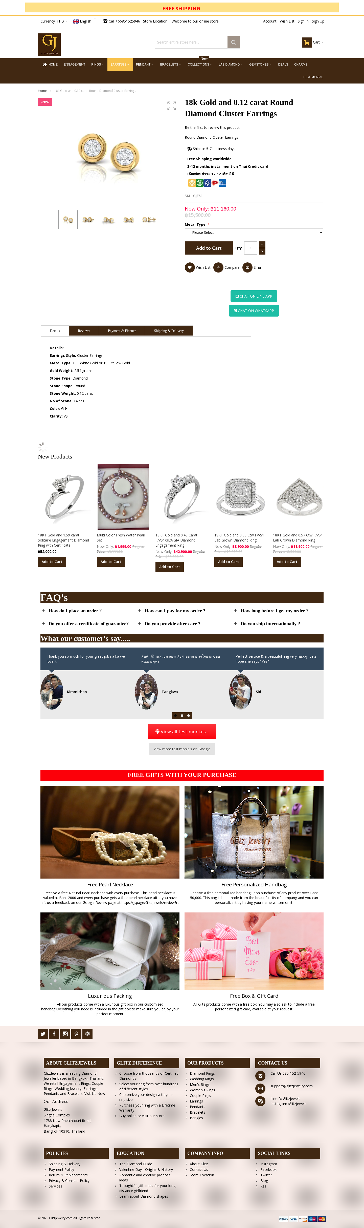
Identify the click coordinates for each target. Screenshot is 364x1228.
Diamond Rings (202, 1073)
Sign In (303, 21)
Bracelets (197, 1112)
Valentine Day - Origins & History (146, 1169)
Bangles (196, 1117)
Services (55, 1186)
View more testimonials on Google (182, 748)
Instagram (268, 1163)
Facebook (268, 1169)
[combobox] (197, 42)
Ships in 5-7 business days (211, 148)
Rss (263, 1186)
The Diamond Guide (135, 1163)
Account (270, 21)
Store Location (155, 21)
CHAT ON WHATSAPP (254, 310)
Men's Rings (200, 1084)
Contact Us (199, 1169)
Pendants (197, 1106)
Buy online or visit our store (142, 1115)
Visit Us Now (94, 1093)
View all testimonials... (182, 732)
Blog (264, 1180)
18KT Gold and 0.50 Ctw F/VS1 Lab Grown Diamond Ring (239, 538)
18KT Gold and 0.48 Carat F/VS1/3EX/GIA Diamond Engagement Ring (176, 540)
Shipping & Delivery (64, 1163)
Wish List (287, 21)
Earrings (196, 1101)
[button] (85, 21)
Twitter (266, 1175)
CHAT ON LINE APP (254, 296)
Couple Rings (200, 1095)
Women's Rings (202, 1090)
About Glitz (199, 1163)
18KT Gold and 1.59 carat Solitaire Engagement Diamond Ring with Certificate (63, 540)
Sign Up (318, 21)
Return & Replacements (68, 1175)
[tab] (55, 330)
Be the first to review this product (212, 127)
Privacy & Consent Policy (69, 1180)
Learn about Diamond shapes (143, 1196)
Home (42, 91)
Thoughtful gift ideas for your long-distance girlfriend (148, 1188)
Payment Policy (61, 1169)
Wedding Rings (202, 1078)
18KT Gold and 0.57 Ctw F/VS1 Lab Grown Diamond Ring (298, 538)
